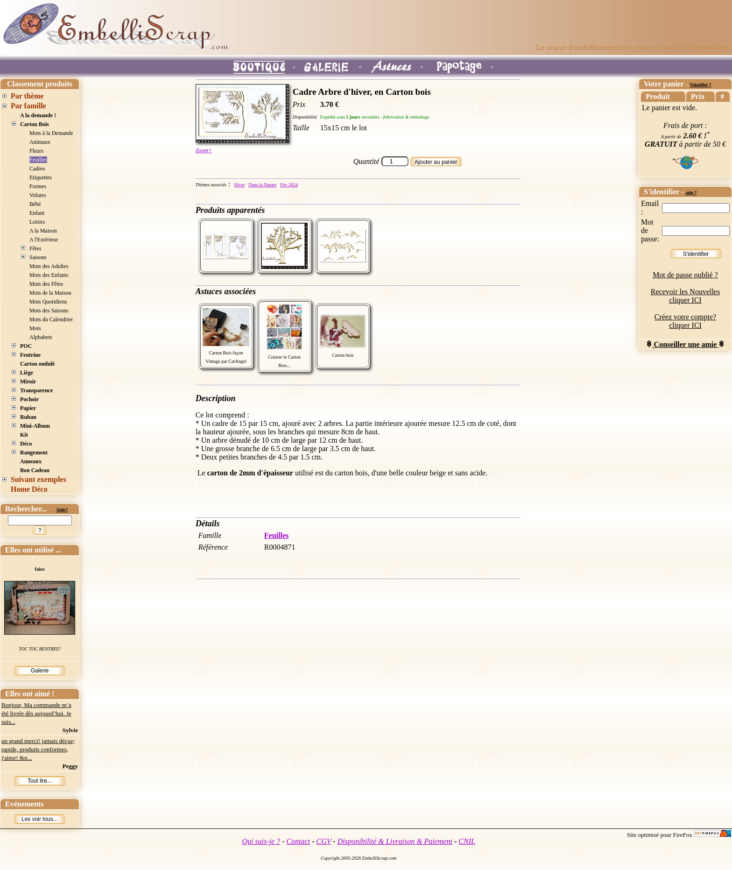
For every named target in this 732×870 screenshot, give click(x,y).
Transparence (36, 390)
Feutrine (30, 355)
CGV (323, 841)
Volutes (37, 195)
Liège (26, 372)
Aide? (62, 509)
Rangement (34, 452)
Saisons (38, 257)
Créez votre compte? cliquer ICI (685, 321)
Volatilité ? (700, 84)
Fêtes (35, 248)
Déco (26, 443)
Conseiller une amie (685, 344)
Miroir (28, 381)
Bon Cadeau (34, 470)
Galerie (40, 670)
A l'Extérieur (43, 239)
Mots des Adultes (48, 266)
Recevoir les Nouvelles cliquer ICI (685, 296)
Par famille (28, 106)
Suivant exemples (38, 479)
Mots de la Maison (50, 293)
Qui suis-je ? (261, 841)
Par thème (27, 96)
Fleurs (36, 151)
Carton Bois (34, 124)
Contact (298, 841)
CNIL (466, 841)
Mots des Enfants (48, 275)
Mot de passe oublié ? (685, 275)
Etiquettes (40, 177)
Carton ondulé (37, 364)
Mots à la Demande (51, 133)
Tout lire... (40, 781)
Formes (37, 186)
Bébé (35, 204)
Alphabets (40, 337)
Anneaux (31, 461)
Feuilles (38, 159)
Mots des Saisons (48, 310)
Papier (28, 408)
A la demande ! (38, 115)
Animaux (39, 142)
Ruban (28, 417)
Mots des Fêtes (46, 284)
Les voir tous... (39, 819)
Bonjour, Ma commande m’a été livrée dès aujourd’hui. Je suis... (36, 713)
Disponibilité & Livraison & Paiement (395, 841)
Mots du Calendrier (51, 319)
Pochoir (29, 399)
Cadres (37, 168)
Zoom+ (204, 150)
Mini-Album (35, 426)
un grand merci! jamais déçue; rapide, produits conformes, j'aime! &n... (38, 749)
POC (26, 346)
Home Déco (29, 489)
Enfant (36, 213)
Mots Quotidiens (48, 301)
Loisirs (37, 222)
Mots (35, 328)
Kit (24, 434)
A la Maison (43, 230)
